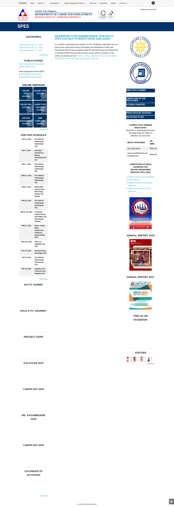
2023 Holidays (134, 180)
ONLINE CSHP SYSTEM (40, 92)
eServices (93, 3)
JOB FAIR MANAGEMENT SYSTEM (26, 121)
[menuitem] (23, 3)
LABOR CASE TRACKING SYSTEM (40, 107)
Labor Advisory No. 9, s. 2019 (31, 45)
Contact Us (123, 3)
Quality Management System (74, 3)
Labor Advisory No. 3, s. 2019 (31, 50)
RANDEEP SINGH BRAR (31, 77)
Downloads (103, 3)
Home (32, 3)
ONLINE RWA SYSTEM (26, 105)
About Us (41, 3)
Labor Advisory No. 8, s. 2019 (31, 47)
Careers (113, 3)
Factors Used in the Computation (141, 177)
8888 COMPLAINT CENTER (40, 121)
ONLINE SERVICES (33, 85)
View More (43, 55)
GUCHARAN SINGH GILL (31, 74)
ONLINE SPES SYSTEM (26, 93)
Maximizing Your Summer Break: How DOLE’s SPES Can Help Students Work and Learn (84, 37)
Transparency (54, 3)
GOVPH (23, 3)
